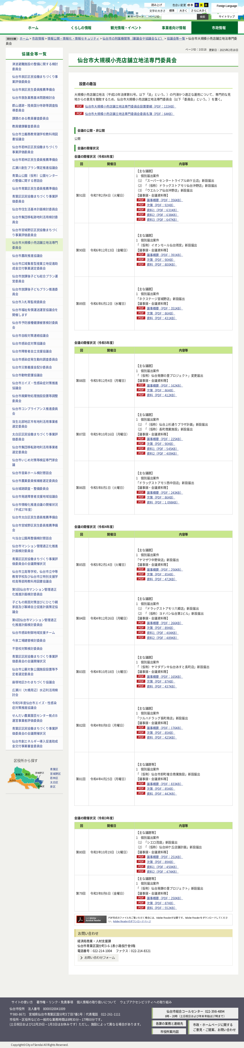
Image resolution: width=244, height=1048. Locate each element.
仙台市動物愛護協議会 (27, 375)
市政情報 (38, 38)
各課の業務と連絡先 (169, 1023)
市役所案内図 (169, 1031)
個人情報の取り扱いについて (96, 1002)
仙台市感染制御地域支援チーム (33, 632)
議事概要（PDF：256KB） (165, 569)
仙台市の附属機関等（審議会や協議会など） (132, 38)
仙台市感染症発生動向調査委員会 (35, 359)
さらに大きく (199, 10)
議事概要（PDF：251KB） (165, 856)
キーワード (135, 17)
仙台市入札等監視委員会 (29, 301)
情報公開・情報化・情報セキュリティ (73, 38)
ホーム (24, 38)
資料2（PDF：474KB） (163, 871)
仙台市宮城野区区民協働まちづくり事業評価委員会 (35, 232)
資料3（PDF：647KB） (163, 219)
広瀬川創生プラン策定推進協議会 (35, 167)
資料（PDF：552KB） (162, 907)
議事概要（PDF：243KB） (165, 492)
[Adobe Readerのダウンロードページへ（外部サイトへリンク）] (91, 917)
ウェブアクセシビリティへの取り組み (146, 1002)
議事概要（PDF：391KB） (165, 254)
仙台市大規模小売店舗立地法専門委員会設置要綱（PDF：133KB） (130, 106)
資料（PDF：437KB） (162, 686)
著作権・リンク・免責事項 (54, 1002)
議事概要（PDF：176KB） (165, 727)
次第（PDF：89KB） (161, 628)
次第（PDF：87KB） (161, 681)
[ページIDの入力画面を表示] (147, 16)
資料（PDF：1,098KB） (163, 502)
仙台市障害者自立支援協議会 (32, 351)
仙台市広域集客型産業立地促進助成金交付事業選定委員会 (35, 266)
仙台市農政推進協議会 (27, 255)
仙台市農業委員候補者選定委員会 (35, 480)
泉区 (52, 786)
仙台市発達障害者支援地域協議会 (35, 496)
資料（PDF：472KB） (162, 579)
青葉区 (54, 769)
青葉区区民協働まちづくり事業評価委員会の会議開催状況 (35, 561)
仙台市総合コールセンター (185, 1011)
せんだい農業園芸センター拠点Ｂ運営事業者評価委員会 (35, 718)
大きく (183, 10)
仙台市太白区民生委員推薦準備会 (35, 517)
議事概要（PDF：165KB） (165, 676)
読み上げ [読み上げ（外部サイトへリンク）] (156, 5)
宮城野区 (55, 774)
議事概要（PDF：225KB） (165, 439)
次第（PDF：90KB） (161, 259)
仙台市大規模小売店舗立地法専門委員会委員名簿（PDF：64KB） (129, 113)
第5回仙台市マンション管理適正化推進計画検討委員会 (34, 591)
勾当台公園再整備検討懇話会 (32, 537)
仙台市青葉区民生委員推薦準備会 (35, 188)
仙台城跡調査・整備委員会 (30, 488)
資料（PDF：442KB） (162, 793)
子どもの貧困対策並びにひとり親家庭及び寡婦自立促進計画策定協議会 (35, 607)
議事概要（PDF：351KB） (165, 308)
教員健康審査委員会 (26, 126)
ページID (153, 17)
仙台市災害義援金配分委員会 (32, 367)
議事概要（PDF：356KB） (165, 200)
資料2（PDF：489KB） (163, 637)
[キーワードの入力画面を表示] (128, 16)
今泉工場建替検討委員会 (29, 640)
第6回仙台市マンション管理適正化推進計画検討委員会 (34, 622)
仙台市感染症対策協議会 (29, 343)
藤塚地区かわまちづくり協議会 (33, 681)
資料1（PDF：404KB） (163, 632)
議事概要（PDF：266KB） (165, 623)
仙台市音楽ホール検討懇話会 (32, 472)
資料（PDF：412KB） (162, 395)
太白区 (54, 782)
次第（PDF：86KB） (161, 313)
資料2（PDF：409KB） (163, 453)
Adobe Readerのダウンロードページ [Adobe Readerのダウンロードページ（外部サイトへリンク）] (132, 921)
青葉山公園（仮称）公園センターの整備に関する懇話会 (35, 178)
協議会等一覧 (176, 38)
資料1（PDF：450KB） (163, 866)
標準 (190, 5)
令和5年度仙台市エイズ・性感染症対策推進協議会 (34, 705)
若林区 (54, 778)
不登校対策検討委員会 (27, 648)
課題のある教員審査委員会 (30, 118)
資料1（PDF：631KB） (163, 209)
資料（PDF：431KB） (162, 318)
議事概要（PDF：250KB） (165, 898)
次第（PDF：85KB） (161, 574)
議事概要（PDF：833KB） (165, 783)
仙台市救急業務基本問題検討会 (33, 97)
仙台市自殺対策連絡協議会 (30, 335)
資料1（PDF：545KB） (163, 448)
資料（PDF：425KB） (162, 737)
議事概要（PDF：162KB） (165, 385)
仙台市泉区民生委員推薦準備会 (33, 89)
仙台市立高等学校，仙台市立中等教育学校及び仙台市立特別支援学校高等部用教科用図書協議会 (35, 576)
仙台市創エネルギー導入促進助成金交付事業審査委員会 (35, 743)
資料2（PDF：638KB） (163, 214)
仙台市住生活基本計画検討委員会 (35, 209)
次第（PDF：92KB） (161, 205)
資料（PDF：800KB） (162, 264)
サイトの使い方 (22, 1002)
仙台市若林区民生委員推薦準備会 (35, 159)
